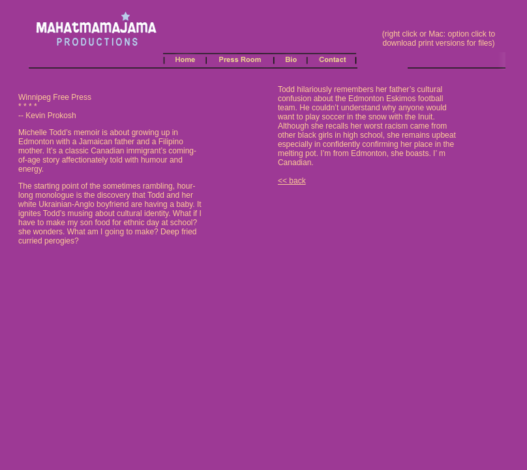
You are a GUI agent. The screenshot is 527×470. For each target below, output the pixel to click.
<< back (292, 180)
